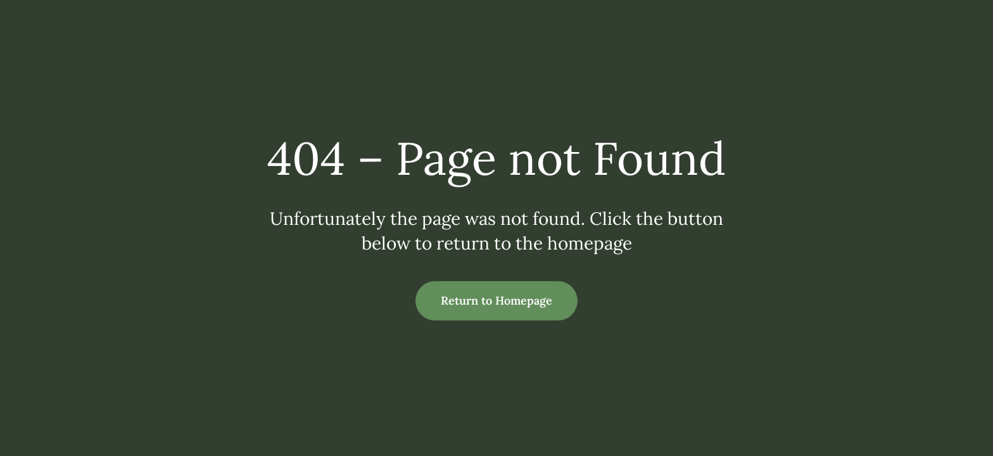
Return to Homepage (496, 300)
